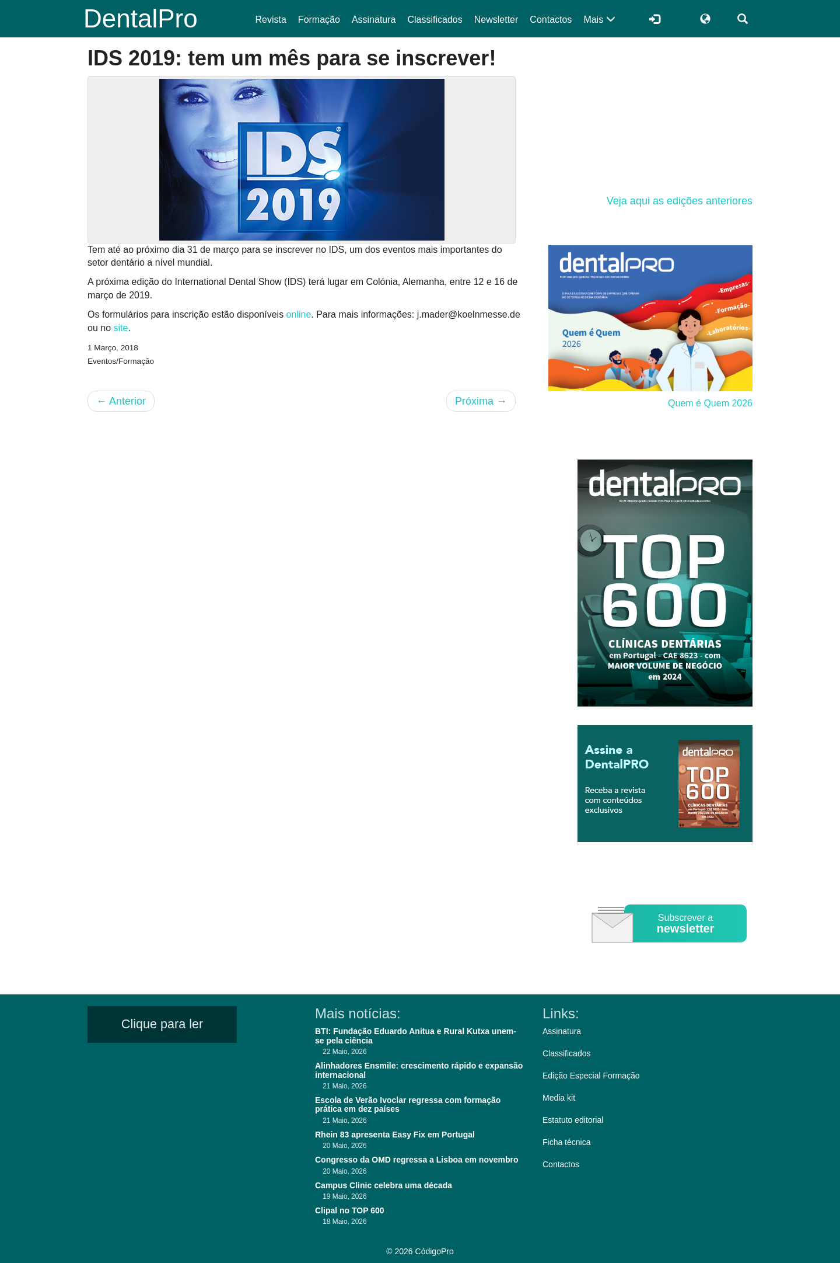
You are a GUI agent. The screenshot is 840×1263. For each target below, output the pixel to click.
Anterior (121, 401)
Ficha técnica (566, 1142)
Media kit (558, 1097)
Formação (319, 20)
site (120, 328)
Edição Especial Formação (591, 1075)
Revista (271, 20)
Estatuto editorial (572, 1120)
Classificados (434, 20)
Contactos (551, 20)
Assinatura (374, 20)
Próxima (481, 401)
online (299, 314)
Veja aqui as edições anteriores (679, 201)
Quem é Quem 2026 (710, 403)
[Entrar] (655, 18)
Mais (599, 20)
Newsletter (496, 20)
